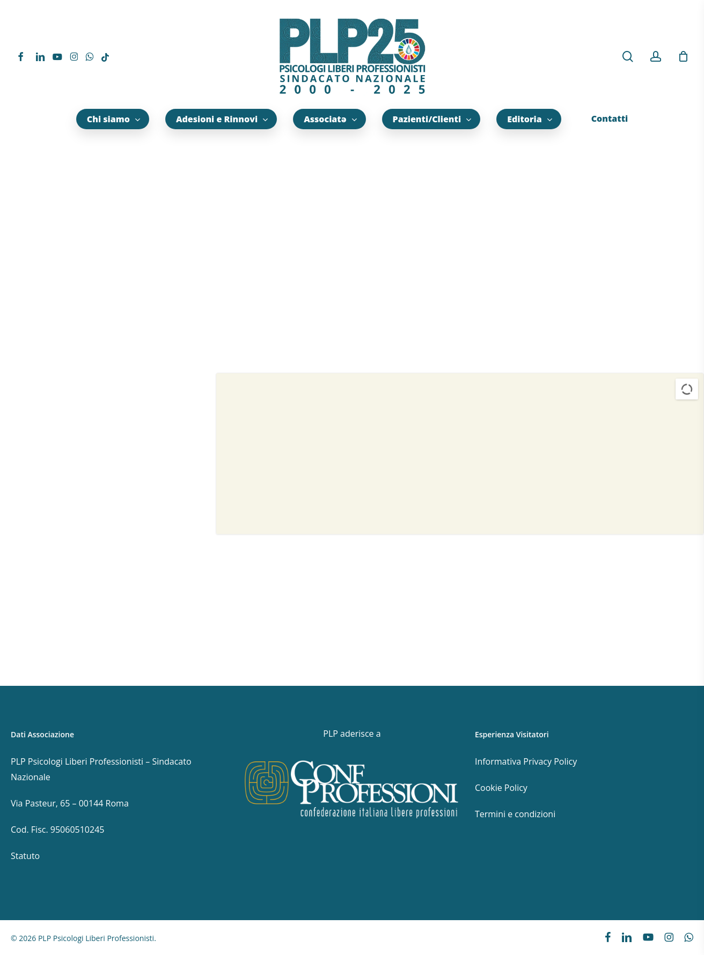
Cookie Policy (501, 788)
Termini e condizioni (515, 814)
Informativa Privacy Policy (526, 761)
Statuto (25, 856)
